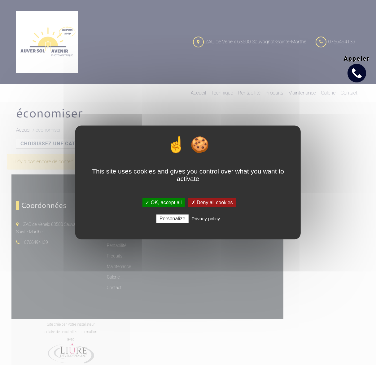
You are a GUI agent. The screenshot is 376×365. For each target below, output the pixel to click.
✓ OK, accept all (163, 202)
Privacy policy (206, 219)
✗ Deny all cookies (212, 202)
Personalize (173, 219)
